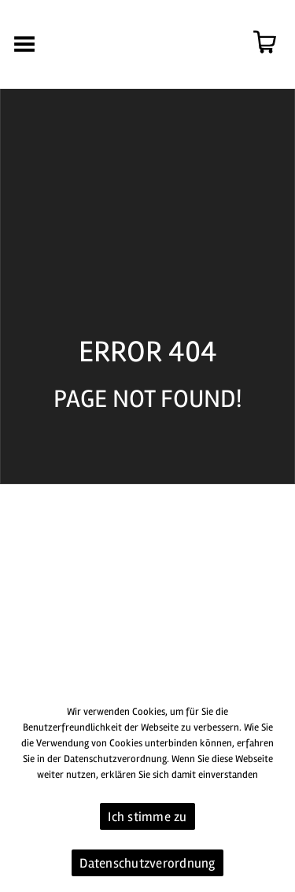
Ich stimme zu (147, 817)
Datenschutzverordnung (147, 863)
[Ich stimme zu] (275, 792)
